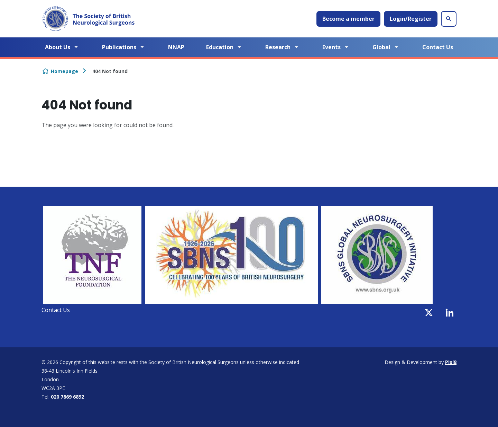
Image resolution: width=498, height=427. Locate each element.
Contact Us (437, 47)
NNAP (176, 47)
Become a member (348, 19)
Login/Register (411, 19)
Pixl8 (450, 362)
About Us (57, 47)
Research (277, 47)
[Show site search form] (448, 19)
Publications (119, 47)
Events (331, 47)
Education (219, 47)
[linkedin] (449, 313)
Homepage (64, 71)
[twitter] (429, 313)
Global (381, 47)
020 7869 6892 (67, 396)
